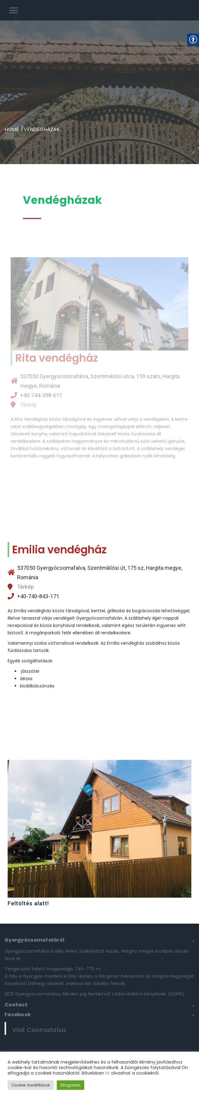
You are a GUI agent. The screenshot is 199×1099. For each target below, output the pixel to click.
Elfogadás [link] (70, 1085)
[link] (99, 10)
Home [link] (12, 129)
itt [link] (107, 1073)
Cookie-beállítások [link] (30, 1085)
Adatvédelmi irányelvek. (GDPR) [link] (149, 994)
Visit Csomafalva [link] (39, 1030)
